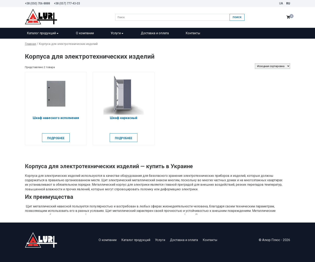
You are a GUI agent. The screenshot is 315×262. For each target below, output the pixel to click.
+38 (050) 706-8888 (37, 3)
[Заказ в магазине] (272, 66)
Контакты (193, 33)
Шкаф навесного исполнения (56, 118)
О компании (85, 33)
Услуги (117, 33)
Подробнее (55, 138)
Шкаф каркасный (123, 118)
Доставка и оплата (155, 33)
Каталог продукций (43, 33)
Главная (30, 44)
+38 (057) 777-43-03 (67, 3)
